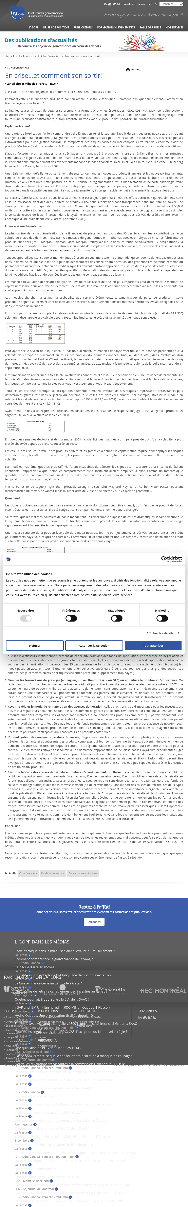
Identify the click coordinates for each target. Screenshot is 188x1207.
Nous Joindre (130, 4)
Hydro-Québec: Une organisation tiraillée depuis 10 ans (57, 1015)
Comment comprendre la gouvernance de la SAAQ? (54, 959)
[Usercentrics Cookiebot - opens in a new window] (164, 559)
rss (118, 5)
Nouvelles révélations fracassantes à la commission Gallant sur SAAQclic (70, 1064)
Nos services (174, 27)
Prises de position (56, 27)
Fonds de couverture (52, 873)
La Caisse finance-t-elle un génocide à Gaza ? (48, 983)
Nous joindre (12, 1045)
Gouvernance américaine (83, 873)
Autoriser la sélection (94, 645)
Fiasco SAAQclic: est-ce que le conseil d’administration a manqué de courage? (73, 1056)
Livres (43, 1037)
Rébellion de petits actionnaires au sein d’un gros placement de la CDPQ (70, 1072)
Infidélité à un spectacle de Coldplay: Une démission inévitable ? (63, 975)
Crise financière (28, 873)
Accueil (10, 56)
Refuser (35, 645)
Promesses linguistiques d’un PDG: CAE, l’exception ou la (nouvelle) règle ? (71, 1031)
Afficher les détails (160, 633)
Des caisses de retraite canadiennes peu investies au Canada (61, 1120)
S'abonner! (94, 922)
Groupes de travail (15, 1037)
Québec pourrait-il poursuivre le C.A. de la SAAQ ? (52, 999)
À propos (10, 1017)
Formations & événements (116, 27)
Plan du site (9, 1065)
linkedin (105, 5)
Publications (83, 27)
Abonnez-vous (145, 4)
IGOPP (36, 12)
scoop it (114, 5)
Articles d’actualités (49, 56)
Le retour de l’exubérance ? (35, 1040)
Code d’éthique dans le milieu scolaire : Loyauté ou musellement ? (65, 951)
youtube (109, 5)
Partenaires (12, 1049)
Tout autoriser (153, 645)
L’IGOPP (34, 27)
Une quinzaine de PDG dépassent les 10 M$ (48, 1048)
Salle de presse (150, 27)
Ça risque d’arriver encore (34, 967)
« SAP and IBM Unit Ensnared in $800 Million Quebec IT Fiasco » (62, 1007)
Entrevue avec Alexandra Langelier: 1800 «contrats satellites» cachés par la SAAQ (76, 1023)
